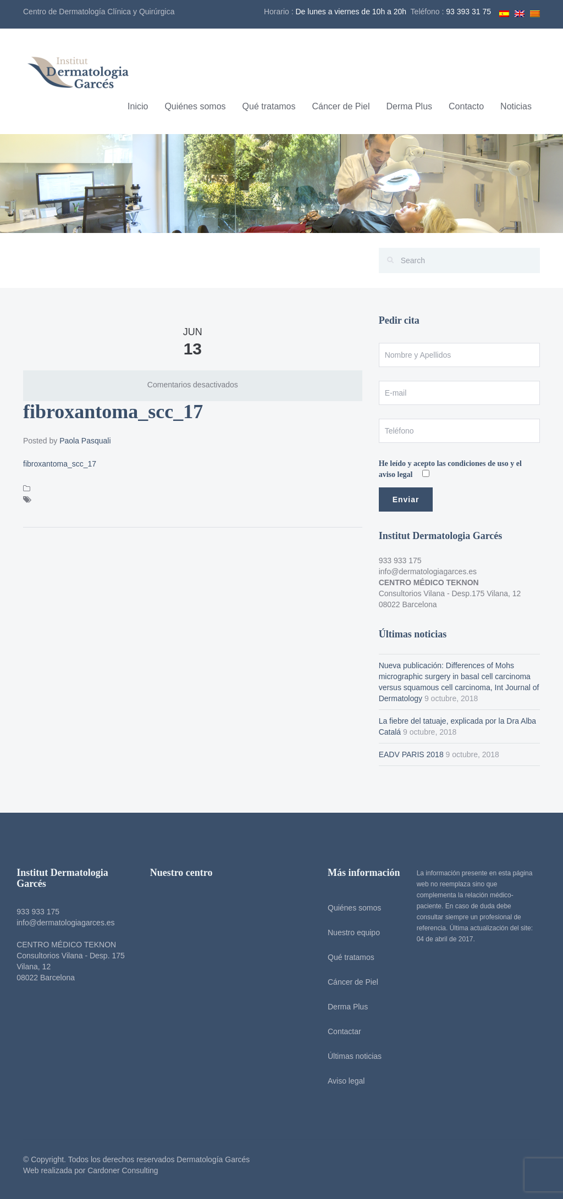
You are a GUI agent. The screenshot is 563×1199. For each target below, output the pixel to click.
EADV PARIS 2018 (411, 754)
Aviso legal (342, 1080)
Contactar (340, 1031)
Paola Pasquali (85, 440)
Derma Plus (409, 106)
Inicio (138, 106)
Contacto (466, 106)
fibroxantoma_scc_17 (59, 463)
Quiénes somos (194, 106)
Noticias (516, 106)
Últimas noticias (351, 1056)
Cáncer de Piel (341, 106)
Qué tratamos (269, 106)
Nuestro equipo (350, 932)
